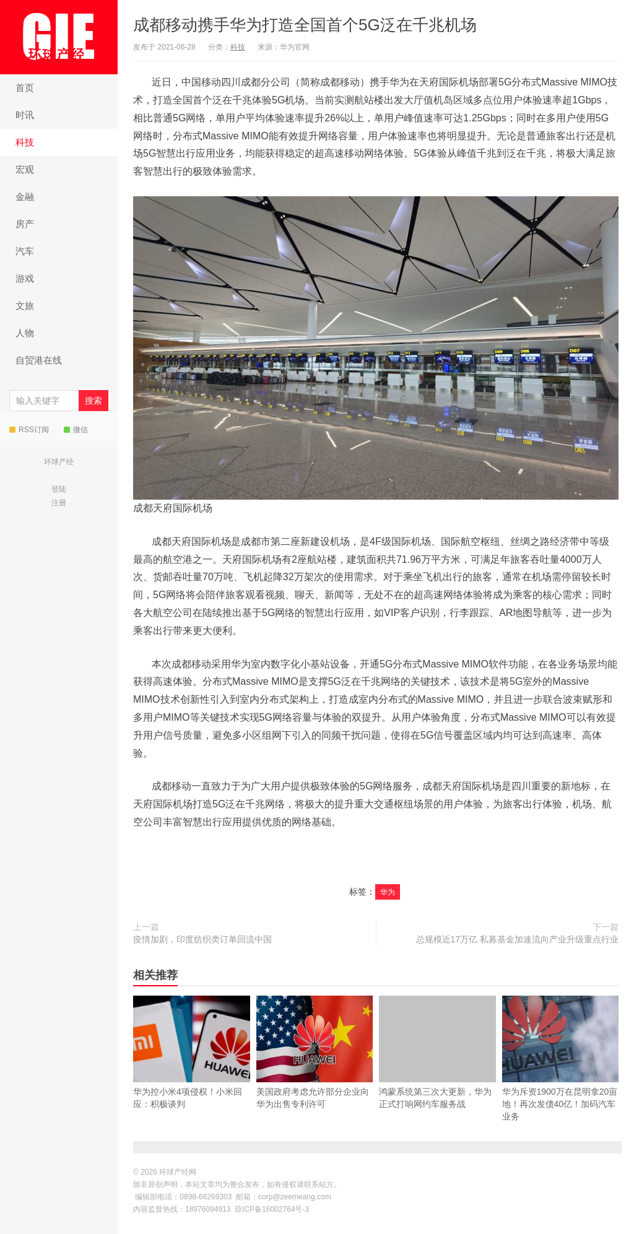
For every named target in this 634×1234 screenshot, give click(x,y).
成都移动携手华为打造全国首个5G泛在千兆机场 (305, 24)
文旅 (24, 305)
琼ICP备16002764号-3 (272, 1209)
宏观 (24, 169)
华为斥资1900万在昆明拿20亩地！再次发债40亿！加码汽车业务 (560, 1078)
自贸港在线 (38, 360)
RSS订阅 (29, 429)
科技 (24, 142)
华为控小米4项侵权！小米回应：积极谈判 (191, 1072)
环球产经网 (59, 36)
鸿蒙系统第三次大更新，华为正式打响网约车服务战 (437, 1052)
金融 (24, 196)
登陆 (58, 489)
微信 (76, 429)
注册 (58, 502)
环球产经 (59, 462)
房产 (24, 224)
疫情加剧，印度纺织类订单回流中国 (202, 939)
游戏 (24, 278)
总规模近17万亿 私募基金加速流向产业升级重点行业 (517, 939)
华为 (387, 892)
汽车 (24, 251)
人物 (24, 333)
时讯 (24, 115)
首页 (24, 87)
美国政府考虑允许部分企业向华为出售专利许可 (314, 1072)
